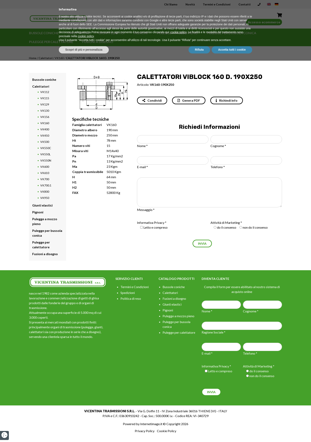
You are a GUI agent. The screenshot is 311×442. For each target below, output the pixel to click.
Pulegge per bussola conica (231, 33)
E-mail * (142, 167)
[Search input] (167, 18)
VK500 (44, 141)
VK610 (44, 173)
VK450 (44, 135)
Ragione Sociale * (213, 332)
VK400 (44, 129)
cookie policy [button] (178, 413)
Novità (190, 4)
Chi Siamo (170, 4)
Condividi (152, 100)
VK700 (44, 179)
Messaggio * (145, 210)
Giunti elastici (111, 33)
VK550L (45, 154)
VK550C (45, 148)
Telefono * (217, 167)
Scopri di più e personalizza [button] (83, 431)
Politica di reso (130, 298)
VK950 (44, 198)
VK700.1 (45, 185)
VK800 (44, 191)
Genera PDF (188, 100)
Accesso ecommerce (264, 22)
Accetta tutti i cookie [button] (232, 431)
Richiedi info (226, 100)
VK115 (44, 98)
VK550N (45, 160)
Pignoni (141, 33)
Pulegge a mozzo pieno (177, 33)
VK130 (44, 110)
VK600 (44, 166)
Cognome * (218, 146)
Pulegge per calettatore (51, 42)
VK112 (44, 92)
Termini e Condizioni (216, 4)
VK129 (44, 104)
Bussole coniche (44, 33)
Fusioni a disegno (97, 42)
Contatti (244, 4)
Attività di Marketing (225, 222)
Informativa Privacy (150, 222)
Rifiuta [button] (199, 431)
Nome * (142, 146)
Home (32, 58)
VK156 (44, 117)
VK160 (59, 58)
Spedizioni (127, 293)
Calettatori (78, 33)
